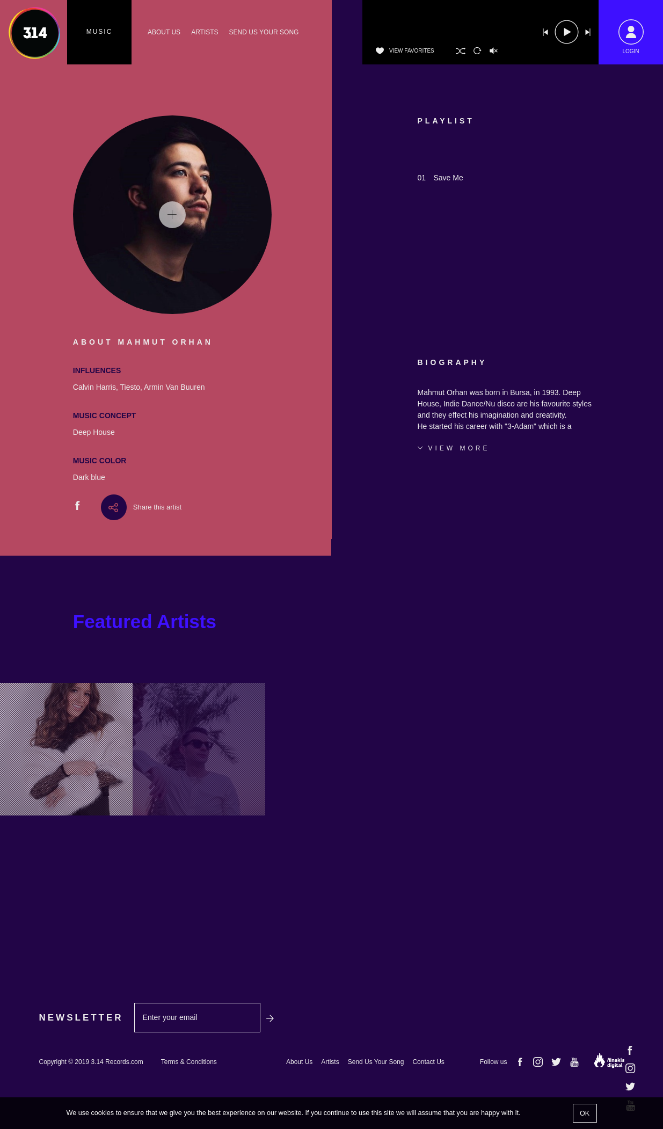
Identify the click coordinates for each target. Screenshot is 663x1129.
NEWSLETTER (81, 1018)
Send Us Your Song (376, 1062)
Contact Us (428, 1062)
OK (584, 1113)
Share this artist (157, 507)
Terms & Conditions (189, 1062)
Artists (330, 1062)
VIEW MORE (459, 448)
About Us (299, 1062)
